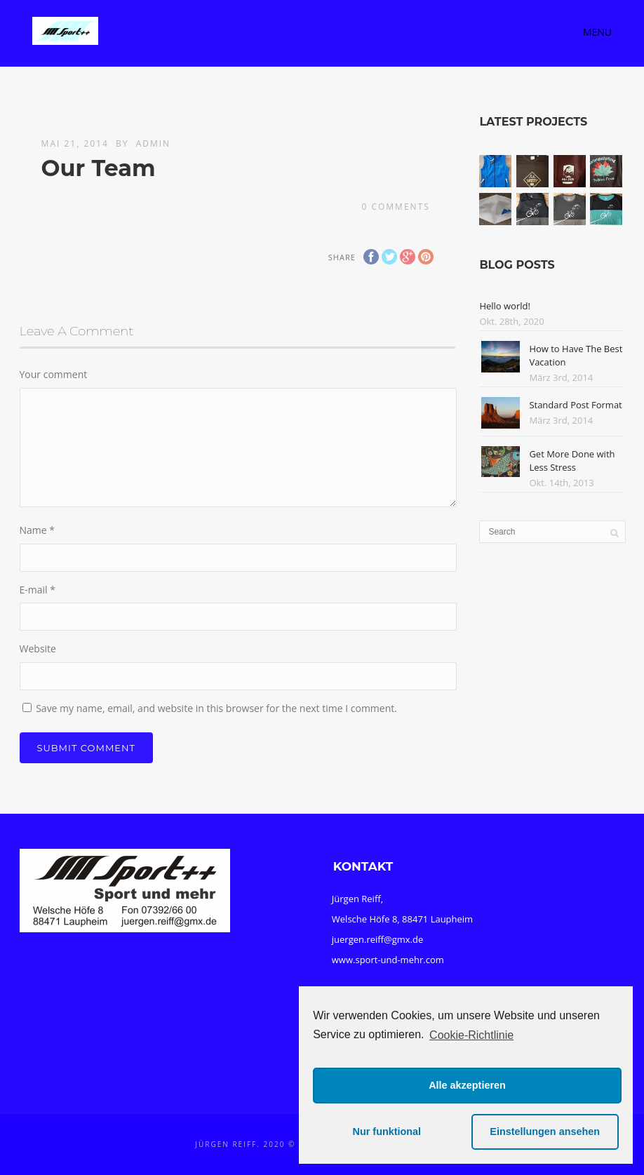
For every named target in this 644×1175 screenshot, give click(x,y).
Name (37, 530)
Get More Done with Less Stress (572, 461)
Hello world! (504, 306)
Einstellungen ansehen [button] (545, 1131)
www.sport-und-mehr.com (388, 959)
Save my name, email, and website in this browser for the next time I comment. (216, 708)
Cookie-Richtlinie (471, 1035)
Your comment (54, 374)
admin (153, 143)
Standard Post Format (575, 404)
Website (38, 648)
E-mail (37, 589)
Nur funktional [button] (387, 1131)
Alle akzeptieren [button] (467, 1085)
